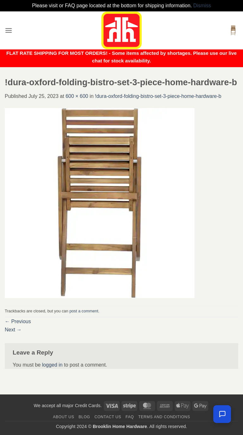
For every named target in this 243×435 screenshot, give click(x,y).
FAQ (130, 417)
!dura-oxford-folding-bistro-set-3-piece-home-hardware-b (158, 96)
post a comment (83, 311)
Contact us (108, 417)
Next (13, 329)
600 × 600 (76, 96)
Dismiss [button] (202, 5)
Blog (84, 417)
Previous (18, 321)
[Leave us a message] (222, 414)
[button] (8, 30)
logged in (52, 365)
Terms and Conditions (164, 417)
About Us (63, 417)
